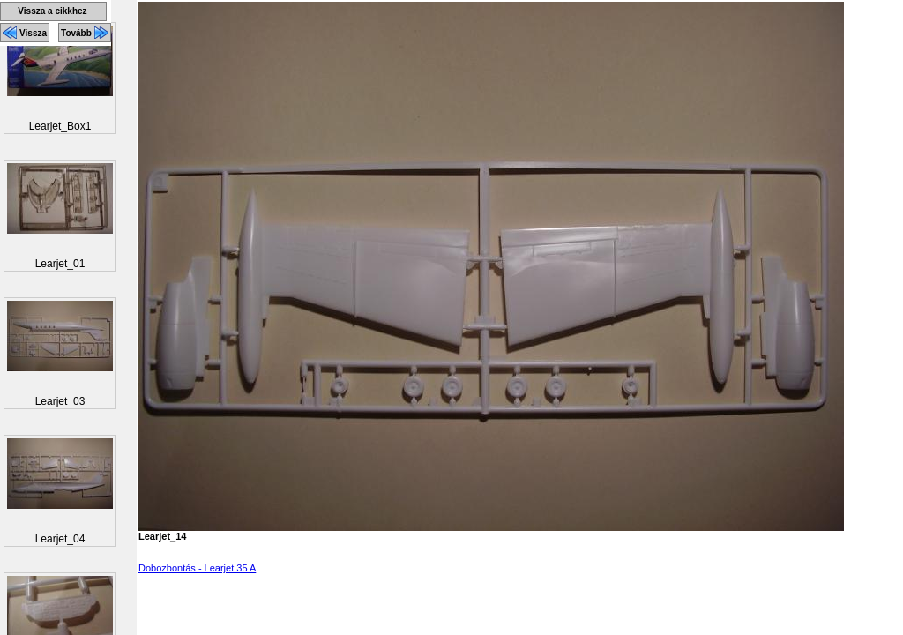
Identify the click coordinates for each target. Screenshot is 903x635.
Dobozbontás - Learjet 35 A (197, 568)
